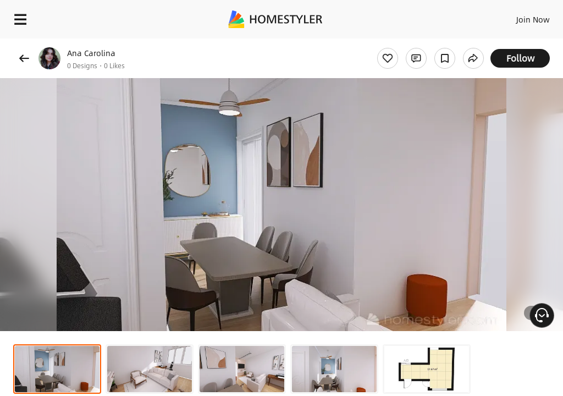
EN (518, 16)
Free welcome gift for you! (422, 44)
